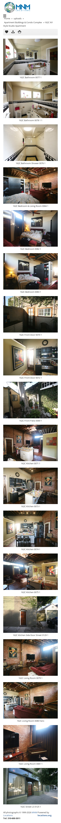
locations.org (44, 815)
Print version (19, 32)
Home (7, 18)
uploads (17, 18)
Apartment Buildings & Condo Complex (23, 22)
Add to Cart (6, 32)
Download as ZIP (13, 32)
